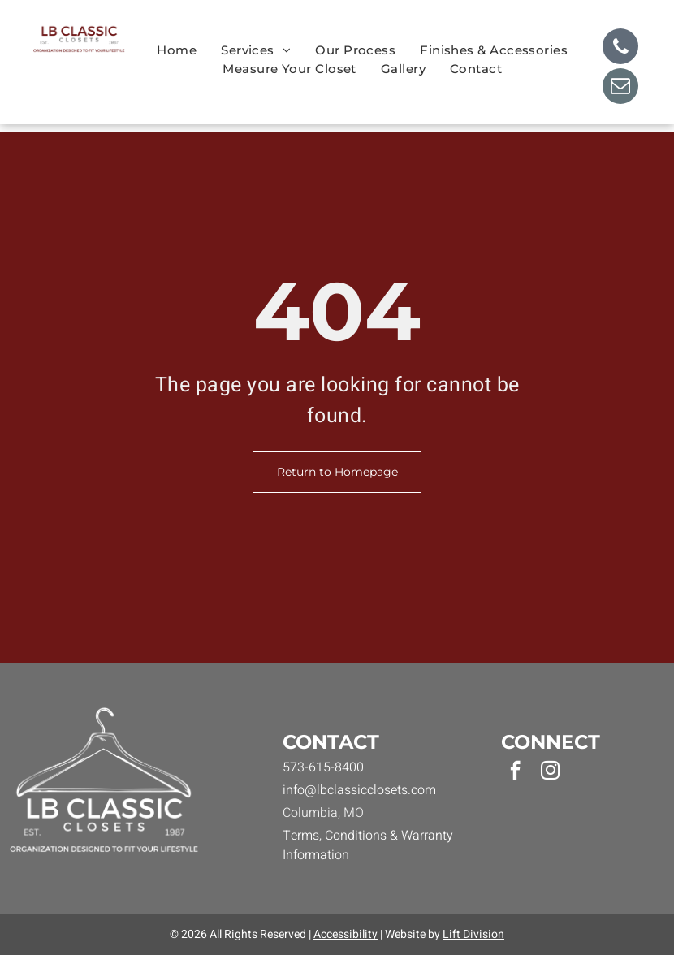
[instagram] (550, 772)
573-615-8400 (323, 767)
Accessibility (345, 934)
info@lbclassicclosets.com (359, 790)
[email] (620, 88)
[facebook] (515, 772)
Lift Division (473, 934)
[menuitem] (177, 50)
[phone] (620, 48)
